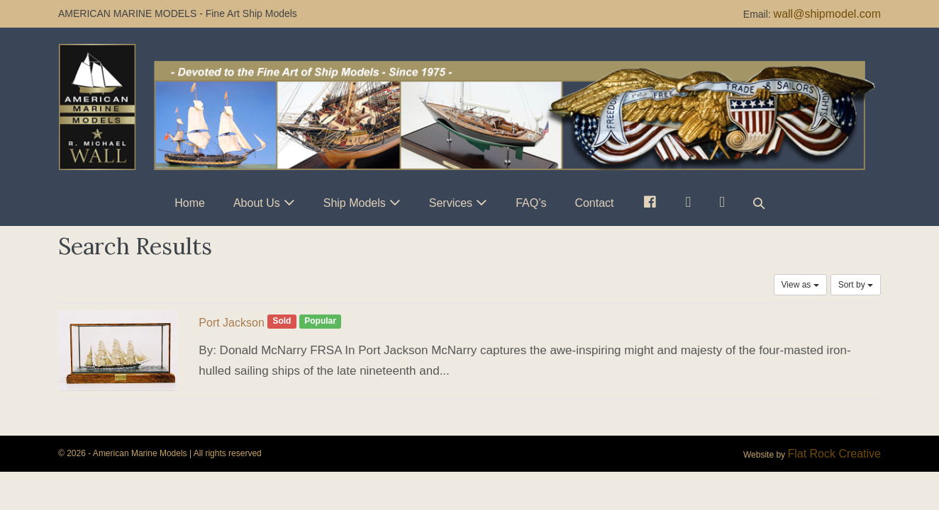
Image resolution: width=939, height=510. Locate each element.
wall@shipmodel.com (827, 14)
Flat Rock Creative (834, 454)
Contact (593, 203)
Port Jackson (231, 323)
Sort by (855, 285)
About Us (256, 203)
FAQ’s (531, 203)
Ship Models (354, 203)
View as (800, 285)
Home (189, 203)
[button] (759, 203)
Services (450, 203)
